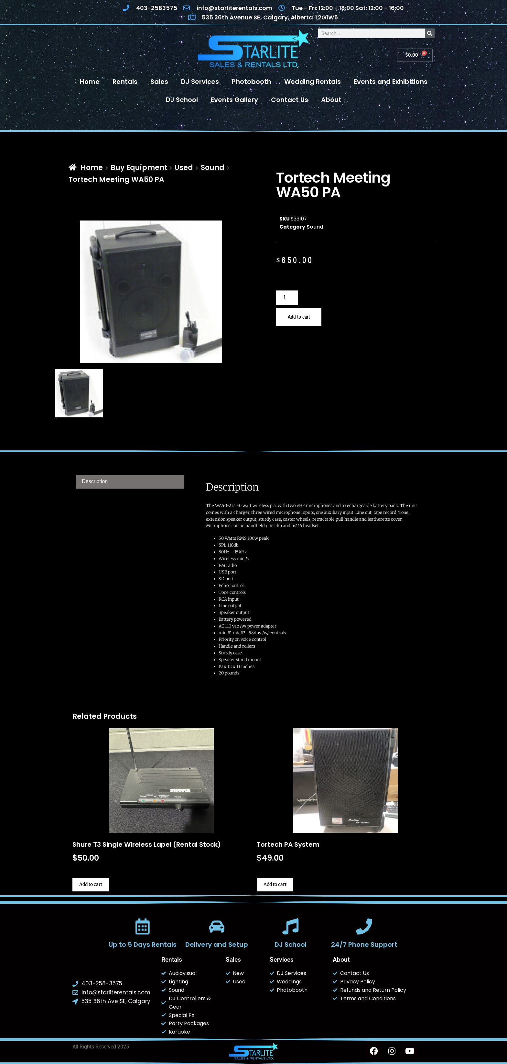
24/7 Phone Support (364, 944)
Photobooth (251, 81)
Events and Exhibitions (390, 81)
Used (184, 168)
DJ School (182, 99)
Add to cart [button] (90, 884)
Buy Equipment (139, 168)
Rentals (125, 81)
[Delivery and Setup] (217, 926)
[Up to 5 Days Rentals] (143, 926)
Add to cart (299, 316)
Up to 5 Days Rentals (143, 944)
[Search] (430, 33)
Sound (212, 168)
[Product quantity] (287, 297)
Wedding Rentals (312, 81)
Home (90, 81)
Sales (159, 81)
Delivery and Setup (216, 944)
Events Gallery (234, 99)
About (331, 99)
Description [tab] (95, 481)
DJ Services (200, 81)
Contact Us (289, 99)
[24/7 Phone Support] (364, 926)
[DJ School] (290, 926)
